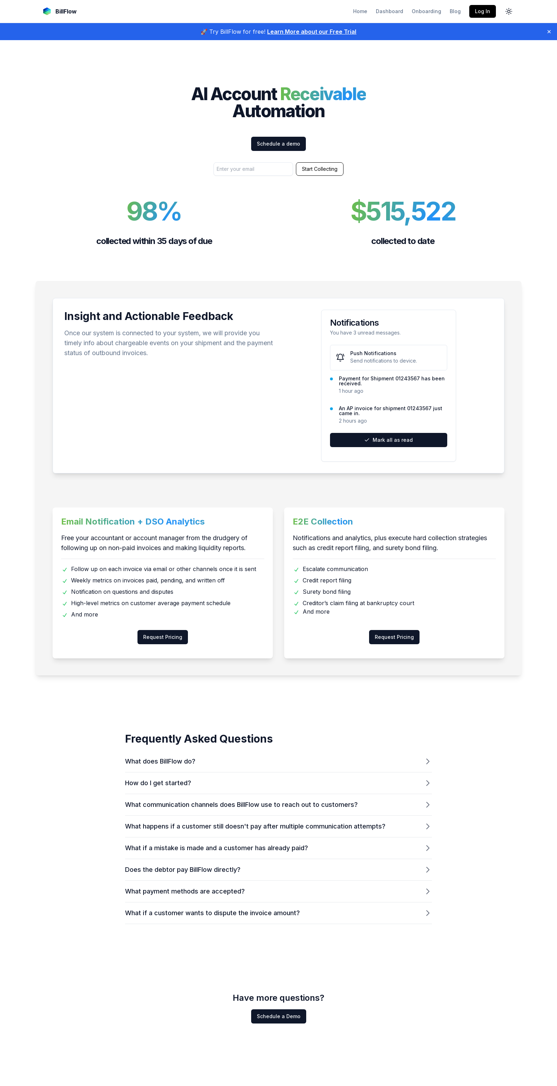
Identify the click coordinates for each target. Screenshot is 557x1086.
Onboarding (426, 11)
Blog (455, 11)
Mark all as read (388, 440)
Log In (482, 11)
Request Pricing (162, 637)
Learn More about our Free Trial (311, 31)
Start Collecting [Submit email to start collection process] (319, 169)
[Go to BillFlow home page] (59, 11)
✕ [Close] (549, 31)
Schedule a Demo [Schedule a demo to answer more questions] (279, 1016)
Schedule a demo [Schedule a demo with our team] (278, 144)
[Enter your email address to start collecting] (253, 169)
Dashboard (389, 11)
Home (360, 11)
